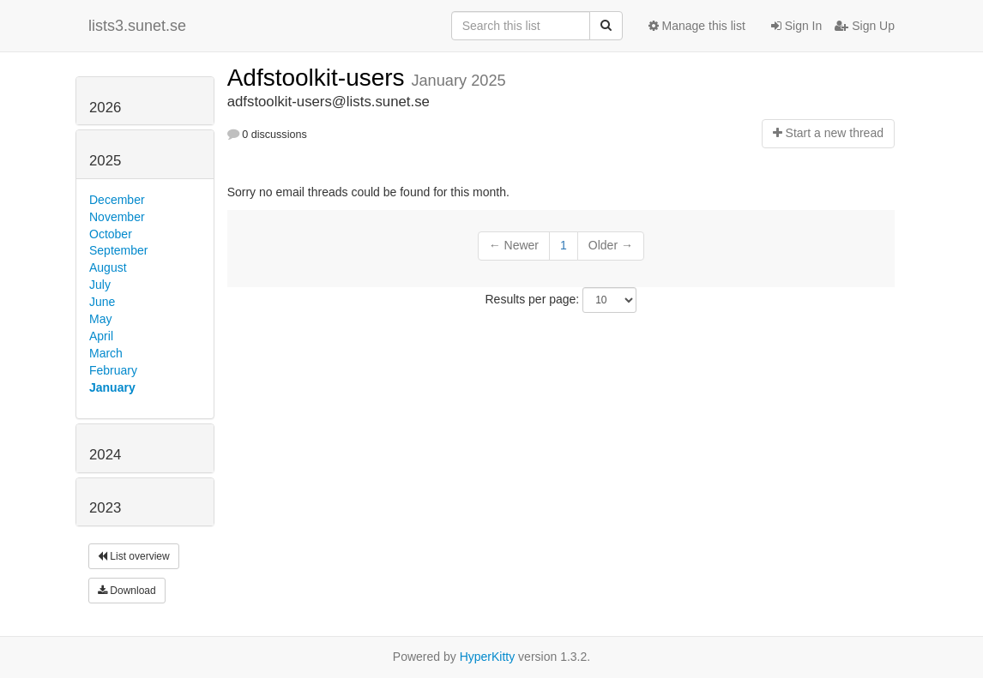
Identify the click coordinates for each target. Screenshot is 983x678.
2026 (105, 107)
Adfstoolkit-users (319, 77)
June (102, 302)
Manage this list (696, 26)
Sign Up (865, 26)
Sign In (796, 26)
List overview (134, 556)
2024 (105, 455)
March (106, 353)
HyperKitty (488, 656)
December (117, 200)
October (110, 234)
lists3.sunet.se (137, 25)
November (117, 217)
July (100, 284)
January (112, 387)
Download (127, 591)
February (113, 370)
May (100, 319)
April (101, 336)
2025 (105, 161)
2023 (105, 508)
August (108, 267)
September (118, 250)
